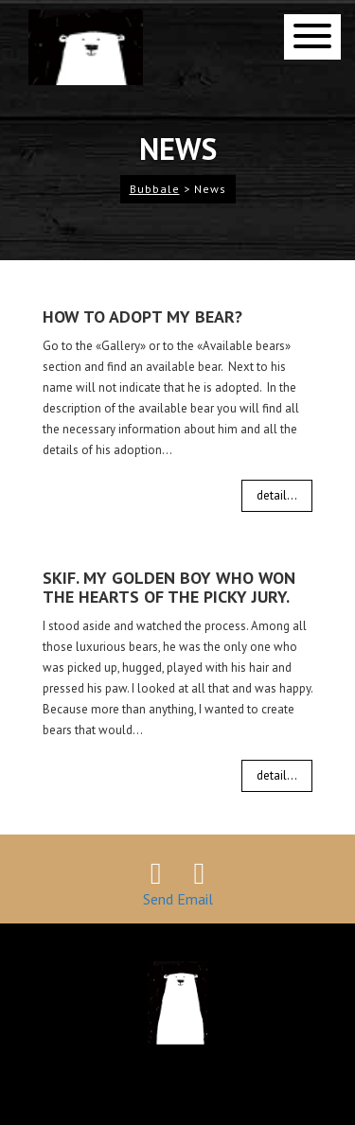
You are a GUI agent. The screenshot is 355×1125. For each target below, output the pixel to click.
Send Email (178, 898)
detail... (277, 495)
